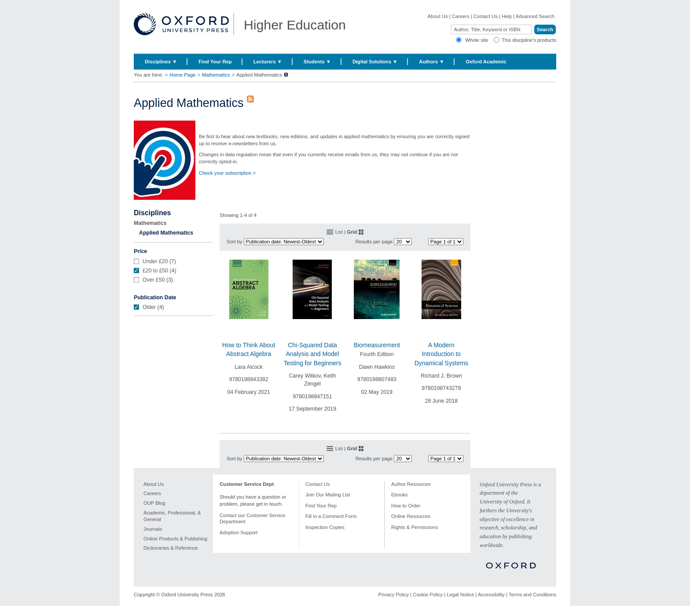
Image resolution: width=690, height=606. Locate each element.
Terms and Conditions (532, 594)
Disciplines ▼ (161, 61)
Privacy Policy (393, 594)
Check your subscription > (227, 173)
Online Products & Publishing (175, 538)
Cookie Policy (428, 594)
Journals (152, 529)
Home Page (182, 74)
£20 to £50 (155, 271)
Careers (461, 16)
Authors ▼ (431, 61)
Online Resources (410, 516)
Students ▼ (317, 61)
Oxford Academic (486, 61)
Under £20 (155, 261)
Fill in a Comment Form (330, 516)
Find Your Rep (214, 61)
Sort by (234, 241)
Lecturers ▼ (267, 61)
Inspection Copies (325, 527)
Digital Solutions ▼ (374, 61)
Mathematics (216, 74)
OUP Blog (154, 503)
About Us (438, 16)
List (339, 232)
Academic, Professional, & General (172, 516)
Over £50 (154, 280)
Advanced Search (535, 16)
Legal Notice (460, 594)
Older (149, 307)
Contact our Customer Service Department (253, 519)
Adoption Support (238, 532)
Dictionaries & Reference (170, 548)
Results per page (374, 241)
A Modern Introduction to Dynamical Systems (441, 354)
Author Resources (411, 484)
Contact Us (485, 16)
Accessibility (491, 594)
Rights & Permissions (414, 527)
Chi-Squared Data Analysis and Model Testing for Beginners (312, 354)
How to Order (406, 505)
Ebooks (399, 494)
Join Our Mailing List (327, 494)
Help (507, 16)
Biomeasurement (377, 345)
